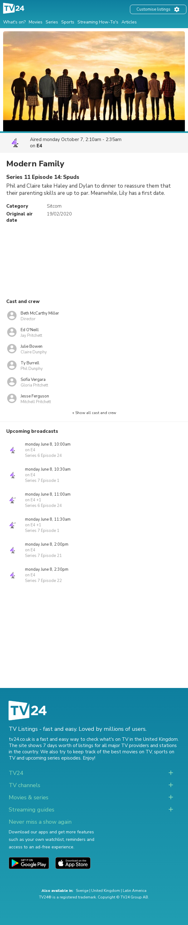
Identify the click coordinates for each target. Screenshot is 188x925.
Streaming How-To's (97, 22)
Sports (67, 22)
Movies (35, 22)
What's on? (14, 22)
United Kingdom (105, 890)
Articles (129, 22)
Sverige (82, 890)
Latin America (134, 890)
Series (52, 22)
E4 (39, 146)
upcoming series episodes (53, 758)
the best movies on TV (127, 752)
